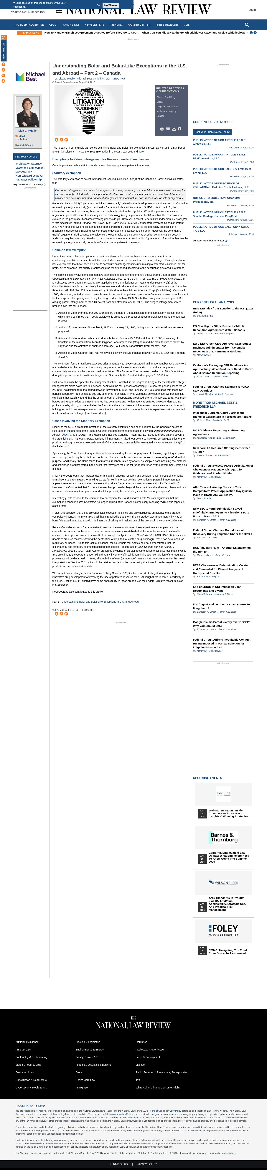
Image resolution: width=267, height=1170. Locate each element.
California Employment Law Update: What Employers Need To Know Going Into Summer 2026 (229, 857)
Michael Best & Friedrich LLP (93, 78)
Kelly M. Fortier (204, 455)
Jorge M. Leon (222, 555)
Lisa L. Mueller (28, 130)
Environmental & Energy (90, 1049)
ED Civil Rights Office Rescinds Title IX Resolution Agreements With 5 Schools (219, 328)
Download (175, 129)
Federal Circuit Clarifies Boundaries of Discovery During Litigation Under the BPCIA (223, 532)
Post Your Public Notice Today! (212, 131)
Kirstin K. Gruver (220, 376)
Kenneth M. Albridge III (208, 576)
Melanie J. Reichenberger (209, 477)
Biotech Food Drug (166, 97)
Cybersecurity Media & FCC (32, 1087)
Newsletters (94, 24)
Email (22, 136)
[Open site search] (247, 24)
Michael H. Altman (206, 438)
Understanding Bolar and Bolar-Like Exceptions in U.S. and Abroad (100, 601)
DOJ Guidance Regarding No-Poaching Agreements (219, 432)
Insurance (141, 1041)
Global (160, 102)
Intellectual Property (166, 111)
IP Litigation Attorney (29, 163)
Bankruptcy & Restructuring (31, 1057)
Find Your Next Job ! (26, 156)
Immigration (82, 1087)
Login (252, 9)
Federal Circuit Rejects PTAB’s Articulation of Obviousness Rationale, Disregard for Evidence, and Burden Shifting (223, 469)
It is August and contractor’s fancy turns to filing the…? (221, 606)
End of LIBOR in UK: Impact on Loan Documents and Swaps (217, 588)
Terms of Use (155, 1111)
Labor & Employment (148, 1057)
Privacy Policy (174, 1111)
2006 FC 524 (69, 434)
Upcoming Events (207, 778)
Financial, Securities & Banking (93, 1064)
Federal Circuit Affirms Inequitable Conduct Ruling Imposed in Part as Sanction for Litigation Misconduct (221, 643)
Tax (138, 1079)
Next (255, 32)
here (141, 151)
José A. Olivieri (221, 455)
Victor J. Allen (203, 420)
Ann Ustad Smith (221, 420)
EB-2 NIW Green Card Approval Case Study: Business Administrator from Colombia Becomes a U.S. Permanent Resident (222, 347)
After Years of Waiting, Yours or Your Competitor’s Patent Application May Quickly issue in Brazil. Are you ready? (222, 490)
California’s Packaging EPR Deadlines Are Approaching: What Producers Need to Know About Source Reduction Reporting (223, 369)
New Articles (3, 50)
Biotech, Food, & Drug (28, 1064)
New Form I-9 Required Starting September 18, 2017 (221, 449)
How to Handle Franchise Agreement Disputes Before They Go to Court (98, 32)
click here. (231, 1153)
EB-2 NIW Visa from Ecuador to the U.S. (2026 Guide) (223, 310)
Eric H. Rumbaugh (226, 438)
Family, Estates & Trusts (89, 1057)
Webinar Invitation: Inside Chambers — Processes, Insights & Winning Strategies (228, 813)
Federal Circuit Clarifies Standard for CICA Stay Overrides (221, 388)
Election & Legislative (88, 1041)
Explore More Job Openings (28, 184)
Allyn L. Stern (203, 376)
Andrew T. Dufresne (207, 537)
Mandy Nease (204, 355)
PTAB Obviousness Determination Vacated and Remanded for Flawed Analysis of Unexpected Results (221, 569)
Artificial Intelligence (27, 1041)
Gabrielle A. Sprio (224, 394)
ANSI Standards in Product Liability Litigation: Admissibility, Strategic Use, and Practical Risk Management (227, 903)
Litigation (141, 1064)
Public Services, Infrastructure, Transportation (162, 1072)
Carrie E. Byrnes (205, 555)
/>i (180, 129)
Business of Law (25, 1072)
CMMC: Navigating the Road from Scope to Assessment (228, 952)
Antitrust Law (23, 1049)
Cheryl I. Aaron (204, 594)
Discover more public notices (209, 240)
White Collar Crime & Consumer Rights (158, 1087)
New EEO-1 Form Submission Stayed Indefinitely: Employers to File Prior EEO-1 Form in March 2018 (221, 512)
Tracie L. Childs (204, 333)
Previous (251, 32)
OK (98, 5)
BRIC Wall (119, 78)
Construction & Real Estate (31, 1079)
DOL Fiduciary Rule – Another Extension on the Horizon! (222, 549)
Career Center (139, 24)
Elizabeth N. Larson (207, 520)
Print (163, 129)
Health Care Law (85, 1079)
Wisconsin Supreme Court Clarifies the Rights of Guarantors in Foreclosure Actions (222, 414)
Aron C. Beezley (205, 394)
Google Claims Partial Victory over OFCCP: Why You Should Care (221, 623)
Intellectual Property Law (150, 1049)
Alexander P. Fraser (223, 594)
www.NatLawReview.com (125, 1114)
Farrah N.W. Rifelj (227, 520)
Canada (160, 116)
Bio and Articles (24, 145)
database (53, 1114)
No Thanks (111, 5)
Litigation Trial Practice (168, 106)
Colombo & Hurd (205, 316)
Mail (169, 129)
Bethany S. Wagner (224, 333)
